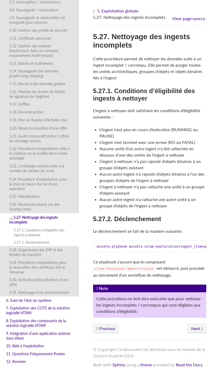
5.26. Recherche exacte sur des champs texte (34, 206)
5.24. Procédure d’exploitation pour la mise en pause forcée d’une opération (38, 184)
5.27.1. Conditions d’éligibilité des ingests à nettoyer (39, 232)
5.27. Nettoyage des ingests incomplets (33, 219)
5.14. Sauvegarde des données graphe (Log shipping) (33, 73)
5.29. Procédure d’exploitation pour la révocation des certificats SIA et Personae (38, 267)
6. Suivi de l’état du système (28, 300)
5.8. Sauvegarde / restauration (33, 10)
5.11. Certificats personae (30, 38)
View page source (188, 18)
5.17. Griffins (19, 104)
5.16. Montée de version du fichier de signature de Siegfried (37, 94)
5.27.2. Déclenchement (31, 242)
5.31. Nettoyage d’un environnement (39, 292)
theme (146, 364)
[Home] (94, 11)
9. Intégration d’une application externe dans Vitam (38, 335)
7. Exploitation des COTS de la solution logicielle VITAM (38, 310)
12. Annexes (16, 361)
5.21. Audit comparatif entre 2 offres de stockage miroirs (39, 138)
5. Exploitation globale (117, 10)
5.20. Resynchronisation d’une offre (38, 128)
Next (197, 328)
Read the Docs (189, 364)
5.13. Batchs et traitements (31, 63)
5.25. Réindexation (24, 196)
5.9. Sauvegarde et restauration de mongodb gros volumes (37, 20)
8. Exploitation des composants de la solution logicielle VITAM (36, 323)
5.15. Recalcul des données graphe (37, 83)
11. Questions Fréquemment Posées (35, 354)
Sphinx (118, 364)
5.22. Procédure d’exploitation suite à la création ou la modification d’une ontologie (39, 153)
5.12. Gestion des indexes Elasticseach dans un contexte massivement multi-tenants (33, 51)
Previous (106, 328)
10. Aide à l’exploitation (25, 346)
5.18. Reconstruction (26, 112)
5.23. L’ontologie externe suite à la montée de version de (36, 168)
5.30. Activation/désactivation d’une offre (38, 282)
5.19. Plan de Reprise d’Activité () (38, 120)
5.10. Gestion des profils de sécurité (38, 30)
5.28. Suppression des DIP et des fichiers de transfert (36, 252)
